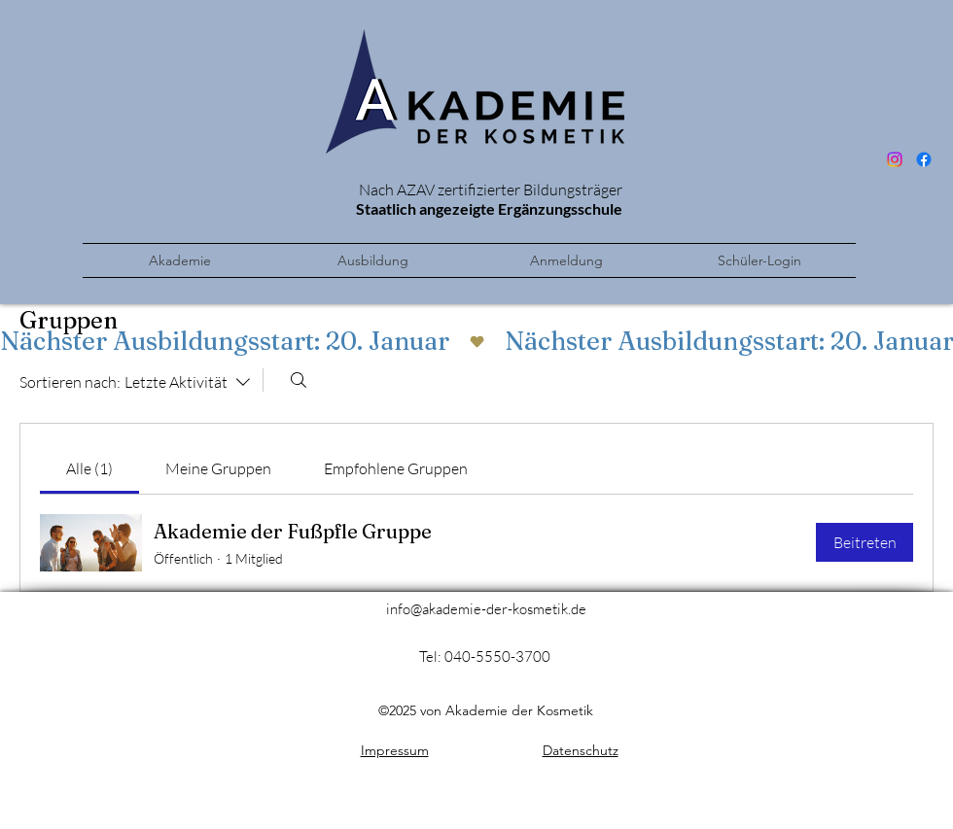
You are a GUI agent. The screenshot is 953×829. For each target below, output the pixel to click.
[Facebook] (924, 159)
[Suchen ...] (298, 380)
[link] (89, 468)
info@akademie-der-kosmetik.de (486, 609)
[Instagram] (894, 159)
